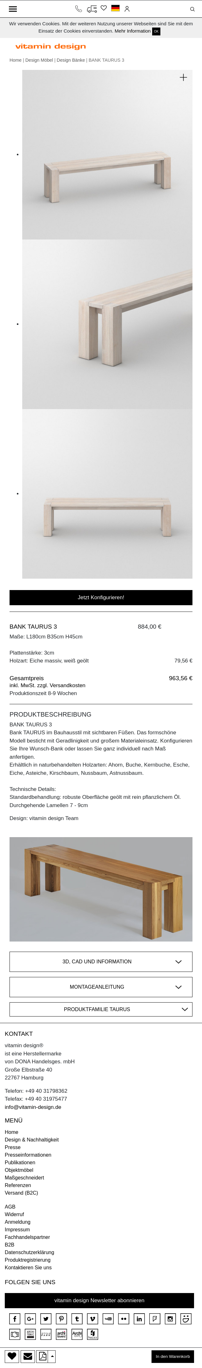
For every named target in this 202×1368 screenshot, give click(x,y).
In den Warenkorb (173, 1356)
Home (16, 60)
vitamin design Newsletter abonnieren (99, 1300)
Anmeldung (17, 1222)
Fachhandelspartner (27, 1237)
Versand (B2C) (21, 1193)
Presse (13, 1147)
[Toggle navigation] (13, 9)
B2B (9, 1244)
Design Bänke (71, 60)
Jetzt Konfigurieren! (101, 597)
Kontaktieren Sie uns (28, 1267)
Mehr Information (133, 31)
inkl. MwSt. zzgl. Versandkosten (47, 685)
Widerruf (14, 1214)
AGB (10, 1206)
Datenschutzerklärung (29, 1252)
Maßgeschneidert (24, 1177)
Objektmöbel (19, 1170)
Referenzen (18, 1185)
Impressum (17, 1229)
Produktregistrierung (27, 1260)
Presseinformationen (28, 1155)
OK (156, 31)
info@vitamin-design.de (33, 1107)
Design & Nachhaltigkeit (32, 1139)
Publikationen (20, 1162)
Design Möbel (39, 60)
